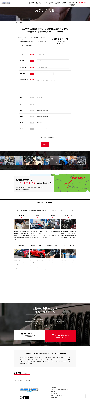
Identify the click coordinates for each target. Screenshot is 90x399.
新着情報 (18, 375)
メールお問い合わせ (59, 333)
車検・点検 (37, 3)
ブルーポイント (42, 398)
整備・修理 (30, 3)
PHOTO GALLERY (48, 160)
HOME (25, 3)
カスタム (43, 3)
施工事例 (49, 3)
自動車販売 (56, 3)
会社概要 (62, 3)
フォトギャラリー (62, 372)
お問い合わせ (82, 3)
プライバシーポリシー (43, 137)
